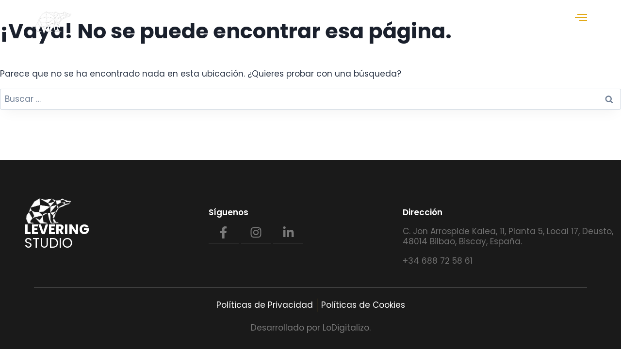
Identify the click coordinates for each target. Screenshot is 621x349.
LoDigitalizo (346, 327)
